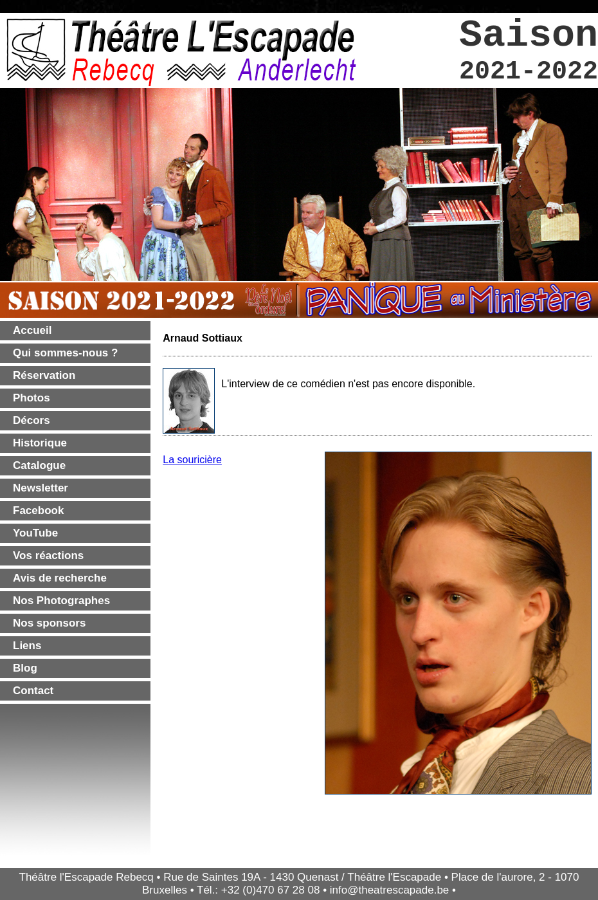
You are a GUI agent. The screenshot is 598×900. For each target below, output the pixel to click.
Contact (33, 690)
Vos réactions (48, 555)
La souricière (192, 459)
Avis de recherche (60, 578)
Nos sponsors (49, 623)
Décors (31, 420)
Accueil (32, 330)
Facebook (38, 510)
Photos (31, 398)
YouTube (35, 533)
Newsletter (40, 488)
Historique (40, 443)
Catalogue (39, 465)
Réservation (44, 375)
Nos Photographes (61, 600)
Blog (25, 668)
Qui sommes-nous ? (65, 353)
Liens (27, 645)
